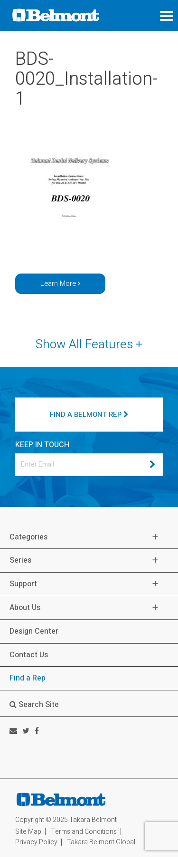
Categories (28, 537)
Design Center (33, 631)
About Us (24, 607)
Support (23, 584)
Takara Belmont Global (101, 842)
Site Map (28, 832)
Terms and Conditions (84, 832)
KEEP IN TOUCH (42, 445)
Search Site (34, 704)
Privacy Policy (36, 842)
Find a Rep (27, 678)
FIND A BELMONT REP (89, 414)
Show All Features (89, 344)
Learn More (60, 283)
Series (20, 560)
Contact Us (28, 655)
